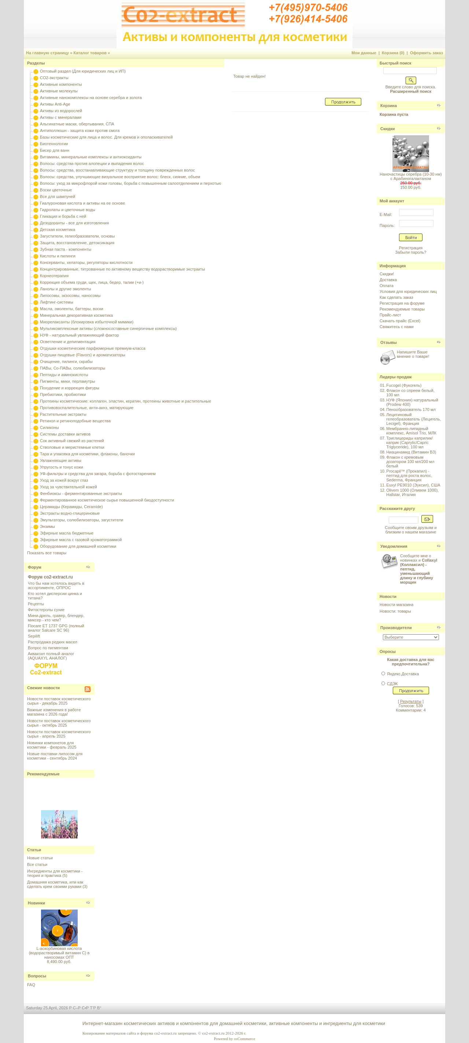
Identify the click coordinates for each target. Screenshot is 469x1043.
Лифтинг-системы (56, 302)
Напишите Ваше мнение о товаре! (413, 354)
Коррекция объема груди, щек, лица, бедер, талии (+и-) (92, 282)
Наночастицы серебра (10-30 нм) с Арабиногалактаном (411, 176)
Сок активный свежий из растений (72, 440)
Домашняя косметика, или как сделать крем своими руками (55, 884)
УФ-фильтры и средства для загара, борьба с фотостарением (98, 473)
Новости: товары (395, 611)
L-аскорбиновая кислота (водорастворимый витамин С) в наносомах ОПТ (59, 952)
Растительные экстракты (63, 414)
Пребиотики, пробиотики (63, 394)
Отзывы (388, 342)
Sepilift (34, 636)
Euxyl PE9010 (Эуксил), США (413, 485)
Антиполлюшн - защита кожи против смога (79, 130)
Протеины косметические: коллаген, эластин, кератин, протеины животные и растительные (125, 401)
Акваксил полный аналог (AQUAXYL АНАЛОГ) (51, 655)
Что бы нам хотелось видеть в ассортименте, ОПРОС (56, 585)
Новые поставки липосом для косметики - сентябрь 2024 (54, 756)
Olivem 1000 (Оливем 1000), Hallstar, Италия (412, 492)
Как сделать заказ (396, 297)
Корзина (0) (393, 53)
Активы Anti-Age (55, 104)
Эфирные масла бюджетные (66, 533)
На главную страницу (47, 53)
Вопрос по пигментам (48, 648)
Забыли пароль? (410, 252)
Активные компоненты (61, 84)
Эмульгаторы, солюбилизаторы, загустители (81, 520)
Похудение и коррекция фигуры (69, 388)
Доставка (388, 280)
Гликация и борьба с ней (63, 216)
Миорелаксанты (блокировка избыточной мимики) (86, 322)
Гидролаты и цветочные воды (67, 210)
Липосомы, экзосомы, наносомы (70, 295)
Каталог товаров (90, 53)
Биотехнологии (54, 144)
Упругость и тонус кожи (61, 467)
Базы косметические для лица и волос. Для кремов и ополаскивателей (106, 137)
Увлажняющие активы (60, 460)
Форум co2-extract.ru (50, 577)
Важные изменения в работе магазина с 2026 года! (54, 712)
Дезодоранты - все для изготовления (74, 223)
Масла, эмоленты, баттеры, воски (71, 308)
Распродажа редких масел (52, 642)
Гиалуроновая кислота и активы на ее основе (82, 203)
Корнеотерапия (54, 275)
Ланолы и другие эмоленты (65, 289)
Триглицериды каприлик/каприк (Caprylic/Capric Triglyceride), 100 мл (409, 442)
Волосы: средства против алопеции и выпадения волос (92, 163)
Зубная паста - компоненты (65, 249)
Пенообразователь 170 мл (411, 409)
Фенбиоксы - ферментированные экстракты (81, 493)
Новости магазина (396, 604)
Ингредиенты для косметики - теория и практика (54, 873)
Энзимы (47, 526)
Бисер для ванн (54, 150)
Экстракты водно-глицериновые (70, 513)
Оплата (387, 285)
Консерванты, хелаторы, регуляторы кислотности (86, 262)
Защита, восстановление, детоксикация (77, 242)
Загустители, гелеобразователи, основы (77, 236)
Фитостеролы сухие (46, 609)
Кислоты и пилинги (57, 256)
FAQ (31, 985)
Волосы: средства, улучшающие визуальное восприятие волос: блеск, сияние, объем (120, 177)
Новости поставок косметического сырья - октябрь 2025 (59, 723)
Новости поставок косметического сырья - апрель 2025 (59, 734)
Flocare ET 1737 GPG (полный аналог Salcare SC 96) (56, 628)
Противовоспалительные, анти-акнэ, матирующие (86, 407)
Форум (34, 567)
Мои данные (363, 53)
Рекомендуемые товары (402, 309)
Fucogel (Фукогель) (403, 385)
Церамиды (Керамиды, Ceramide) (71, 506)
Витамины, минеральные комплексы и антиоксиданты (90, 157)
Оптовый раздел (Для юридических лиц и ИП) (83, 71)
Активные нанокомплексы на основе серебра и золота (91, 97)
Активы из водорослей (61, 111)
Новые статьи (40, 858)
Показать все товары (46, 553)
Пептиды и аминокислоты (64, 374)
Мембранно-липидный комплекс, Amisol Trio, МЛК (411, 430)
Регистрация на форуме (402, 303)
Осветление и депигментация (67, 341)
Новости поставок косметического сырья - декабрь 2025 (59, 701)
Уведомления (393, 546)
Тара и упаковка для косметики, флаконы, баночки (87, 454)
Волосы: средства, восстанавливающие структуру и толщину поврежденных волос (117, 170)
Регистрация (410, 248)
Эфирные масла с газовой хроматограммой (81, 539)
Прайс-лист (390, 315)
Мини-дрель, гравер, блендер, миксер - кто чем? (56, 617)
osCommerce (244, 1038)
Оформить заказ (426, 53)
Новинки (36, 903)
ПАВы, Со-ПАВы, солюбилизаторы (72, 368)
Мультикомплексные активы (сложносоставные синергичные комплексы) (108, 328)
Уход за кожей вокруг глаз (64, 480)
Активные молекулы (59, 91)
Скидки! (387, 274)
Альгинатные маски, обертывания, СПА (77, 124)
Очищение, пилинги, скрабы (66, 361)
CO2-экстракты (54, 78)
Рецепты (36, 604)
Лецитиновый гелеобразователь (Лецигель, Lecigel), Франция (413, 419)
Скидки (387, 128)
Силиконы (49, 427)
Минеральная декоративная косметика (76, 315)
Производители (396, 627)
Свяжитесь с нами (397, 326)
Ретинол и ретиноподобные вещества (75, 421)
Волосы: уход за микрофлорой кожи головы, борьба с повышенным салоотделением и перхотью (130, 183)
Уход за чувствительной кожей (68, 487)
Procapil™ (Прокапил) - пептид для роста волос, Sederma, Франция (409, 475)
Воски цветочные (56, 190)
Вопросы (37, 976)
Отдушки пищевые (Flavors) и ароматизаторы (82, 355)
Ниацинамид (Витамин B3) (411, 452)
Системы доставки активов (65, 434)
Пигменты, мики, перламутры (67, 381)
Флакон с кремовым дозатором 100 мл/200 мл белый (410, 461)
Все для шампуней (57, 196)
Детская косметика (57, 229)
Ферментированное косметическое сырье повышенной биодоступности (107, 500)
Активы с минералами (60, 117)
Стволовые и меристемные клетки (72, 447)
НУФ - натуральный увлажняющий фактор (79, 335)
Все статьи (37, 864)
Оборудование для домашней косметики (78, 546)
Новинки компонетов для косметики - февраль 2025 (52, 745)
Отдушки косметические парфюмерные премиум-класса (92, 348)
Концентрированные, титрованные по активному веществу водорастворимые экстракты (122, 269)
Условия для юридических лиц (408, 291)
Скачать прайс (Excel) (400, 321)
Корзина (388, 105)
